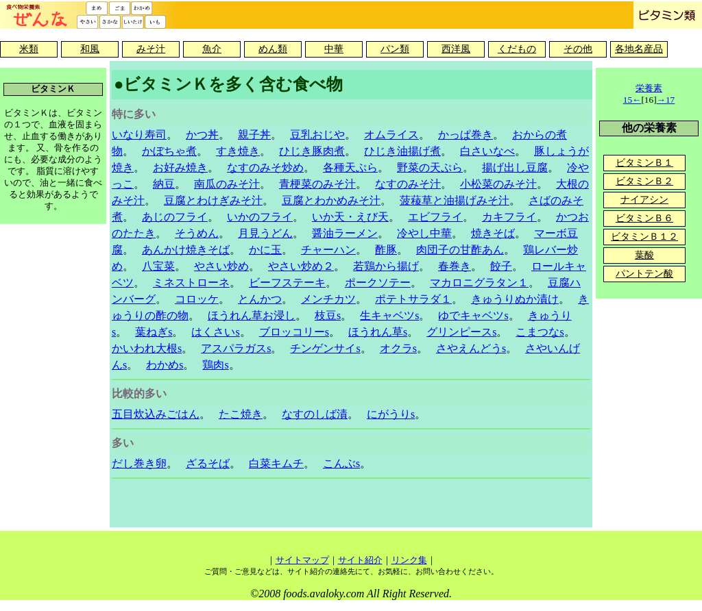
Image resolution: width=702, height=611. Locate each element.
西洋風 (455, 49)
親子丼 (254, 134)
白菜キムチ (276, 463)
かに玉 (265, 249)
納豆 (164, 184)
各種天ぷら (350, 167)
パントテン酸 (644, 274)
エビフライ (435, 217)
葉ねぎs (153, 332)
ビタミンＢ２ (644, 181)
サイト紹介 (360, 560)
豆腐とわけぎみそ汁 (213, 200)
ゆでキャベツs (473, 315)
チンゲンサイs (325, 348)
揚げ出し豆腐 (515, 167)
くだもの (517, 49)
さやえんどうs (471, 348)
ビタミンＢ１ (644, 163)
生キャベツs (389, 315)
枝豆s (328, 315)
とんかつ (260, 299)
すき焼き (238, 151)
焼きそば (493, 233)
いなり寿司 (139, 134)
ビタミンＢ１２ (644, 237)
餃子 (501, 266)
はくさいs (215, 332)
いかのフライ (260, 217)
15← (632, 100)
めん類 (272, 49)
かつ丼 (202, 134)
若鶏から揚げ (386, 266)
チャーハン (328, 249)
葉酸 (644, 255)
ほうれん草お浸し (251, 315)
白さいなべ (487, 151)
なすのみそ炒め (265, 167)
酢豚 (386, 249)
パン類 (394, 49)
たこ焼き (241, 414)
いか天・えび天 (350, 217)
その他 (578, 49)
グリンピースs (461, 332)
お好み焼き (180, 167)
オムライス (391, 134)
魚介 (211, 49)
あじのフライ (175, 217)
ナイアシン (644, 200)
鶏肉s (215, 365)
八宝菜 (158, 266)
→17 (666, 100)
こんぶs (341, 463)
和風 (89, 49)
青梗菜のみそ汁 (317, 184)
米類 (28, 49)
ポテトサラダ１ (413, 299)
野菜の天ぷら (430, 167)
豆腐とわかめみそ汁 (331, 200)
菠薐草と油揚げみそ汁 (454, 200)
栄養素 (649, 88)
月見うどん (265, 233)
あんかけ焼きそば (186, 249)
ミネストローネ (191, 282)
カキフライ (509, 217)
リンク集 (409, 560)
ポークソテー (378, 282)
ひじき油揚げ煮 (402, 151)
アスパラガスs (236, 348)
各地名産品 (639, 49)
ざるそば (208, 463)
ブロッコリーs (294, 332)
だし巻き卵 (139, 463)
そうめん (197, 233)
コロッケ (197, 299)
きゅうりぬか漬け (515, 299)
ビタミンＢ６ (644, 218)
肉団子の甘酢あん (460, 249)
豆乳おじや (317, 134)
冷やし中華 (424, 233)
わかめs (164, 365)
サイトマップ (302, 560)
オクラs (398, 348)
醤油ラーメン (345, 233)
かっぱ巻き (465, 134)
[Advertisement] (351, 504)
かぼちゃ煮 (169, 151)
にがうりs (391, 414)
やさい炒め (221, 266)
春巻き (454, 266)
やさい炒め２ (301, 266)
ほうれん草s (377, 332)
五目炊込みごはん (155, 414)
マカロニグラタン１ (479, 282)
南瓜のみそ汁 (227, 184)
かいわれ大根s (147, 348)
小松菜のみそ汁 (498, 184)
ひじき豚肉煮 (312, 151)
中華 (333, 49)
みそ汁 (150, 49)
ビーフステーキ (287, 282)
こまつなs (540, 332)
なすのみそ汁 (408, 184)
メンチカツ (328, 299)
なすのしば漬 (315, 414)
